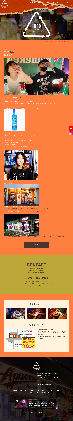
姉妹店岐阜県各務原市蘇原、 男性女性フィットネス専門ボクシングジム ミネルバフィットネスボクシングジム (36, 236)
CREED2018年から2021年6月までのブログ (33, 211)
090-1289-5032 (38, 277)
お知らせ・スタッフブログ (56, 41)
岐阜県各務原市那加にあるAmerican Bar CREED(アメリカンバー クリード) (28, 209)
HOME (46, 41)
